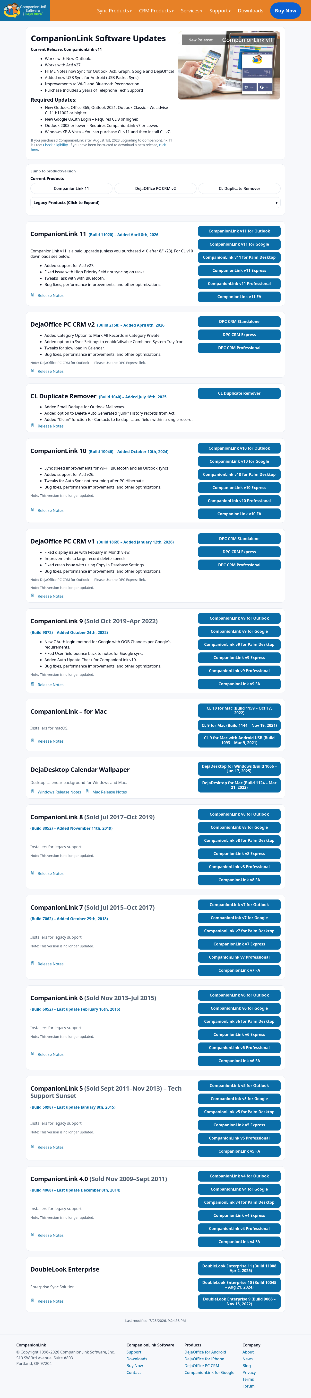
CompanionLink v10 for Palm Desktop (239, 474)
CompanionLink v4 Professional (239, 1228)
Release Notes (46, 295)
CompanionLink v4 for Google (239, 1189)
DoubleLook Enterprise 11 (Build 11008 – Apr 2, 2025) (239, 1268)
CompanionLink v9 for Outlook (239, 618)
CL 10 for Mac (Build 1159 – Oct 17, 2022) (239, 710)
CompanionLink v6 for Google (239, 1008)
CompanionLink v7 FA (239, 970)
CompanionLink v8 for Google (239, 827)
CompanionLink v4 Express (239, 1215)
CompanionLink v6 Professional (239, 1047)
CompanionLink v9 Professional (239, 670)
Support (226, 10)
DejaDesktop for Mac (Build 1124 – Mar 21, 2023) (239, 785)
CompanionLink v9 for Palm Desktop (239, 644)
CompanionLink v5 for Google (239, 1098)
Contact (134, 1372)
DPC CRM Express (239, 334)
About (248, 1352)
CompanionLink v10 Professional (239, 500)
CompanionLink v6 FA (239, 1060)
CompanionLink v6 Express (239, 1034)
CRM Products (162, 10)
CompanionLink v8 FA (239, 879)
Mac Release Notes (106, 792)
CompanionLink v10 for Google (239, 461)
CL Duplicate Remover (239, 188)
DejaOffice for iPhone (204, 1359)
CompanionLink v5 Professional (239, 1138)
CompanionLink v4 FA (239, 1241)
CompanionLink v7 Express (239, 944)
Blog (246, 1365)
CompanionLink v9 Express (239, 657)
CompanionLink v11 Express (239, 270)
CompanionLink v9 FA (239, 683)
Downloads (257, 10)
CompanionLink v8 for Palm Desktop (239, 840)
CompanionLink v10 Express (239, 487)
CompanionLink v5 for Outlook (239, 1085)
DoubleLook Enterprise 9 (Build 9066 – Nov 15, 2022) (239, 1301)
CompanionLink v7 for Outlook (239, 904)
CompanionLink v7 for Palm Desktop (239, 931)
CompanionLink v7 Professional (239, 957)
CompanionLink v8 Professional (239, 866)
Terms (248, 1379)
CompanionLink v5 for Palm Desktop (239, 1111)
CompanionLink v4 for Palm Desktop (239, 1202)
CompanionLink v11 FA (239, 296)
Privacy (249, 1372)
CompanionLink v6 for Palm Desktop (239, 1021)
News (247, 1359)
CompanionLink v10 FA (239, 513)
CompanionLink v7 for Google (239, 917)
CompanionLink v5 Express (239, 1125)
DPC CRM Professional (239, 347)
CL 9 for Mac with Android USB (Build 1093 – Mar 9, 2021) (239, 740)
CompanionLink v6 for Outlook (239, 995)
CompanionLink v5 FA (239, 1151)
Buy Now (291, 10)
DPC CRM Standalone (239, 321)
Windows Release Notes (55, 792)
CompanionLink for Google (209, 1372)
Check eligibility (55, 144)
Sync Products (120, 10)
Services (198, 10)
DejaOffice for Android (205, 1352)
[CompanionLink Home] (25, 10)
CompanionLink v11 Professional (239, 283)
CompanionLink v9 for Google (239, 631)
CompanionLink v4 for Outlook (239, 1176)
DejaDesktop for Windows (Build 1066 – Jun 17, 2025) (239, 769)
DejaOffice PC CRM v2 (155, 188)
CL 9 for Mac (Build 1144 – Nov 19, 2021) (239, 725)
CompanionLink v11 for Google (239, 244)
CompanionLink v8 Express (239, 853)
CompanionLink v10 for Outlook (239, 448)
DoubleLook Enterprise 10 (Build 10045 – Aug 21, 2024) (239, 1285)
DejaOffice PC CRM (201, 1365)
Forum (248, 1386)
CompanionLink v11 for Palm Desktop (239, 257)
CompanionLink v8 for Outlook (239, 814)
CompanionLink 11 (71, 188)
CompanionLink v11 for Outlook (239, 231)
